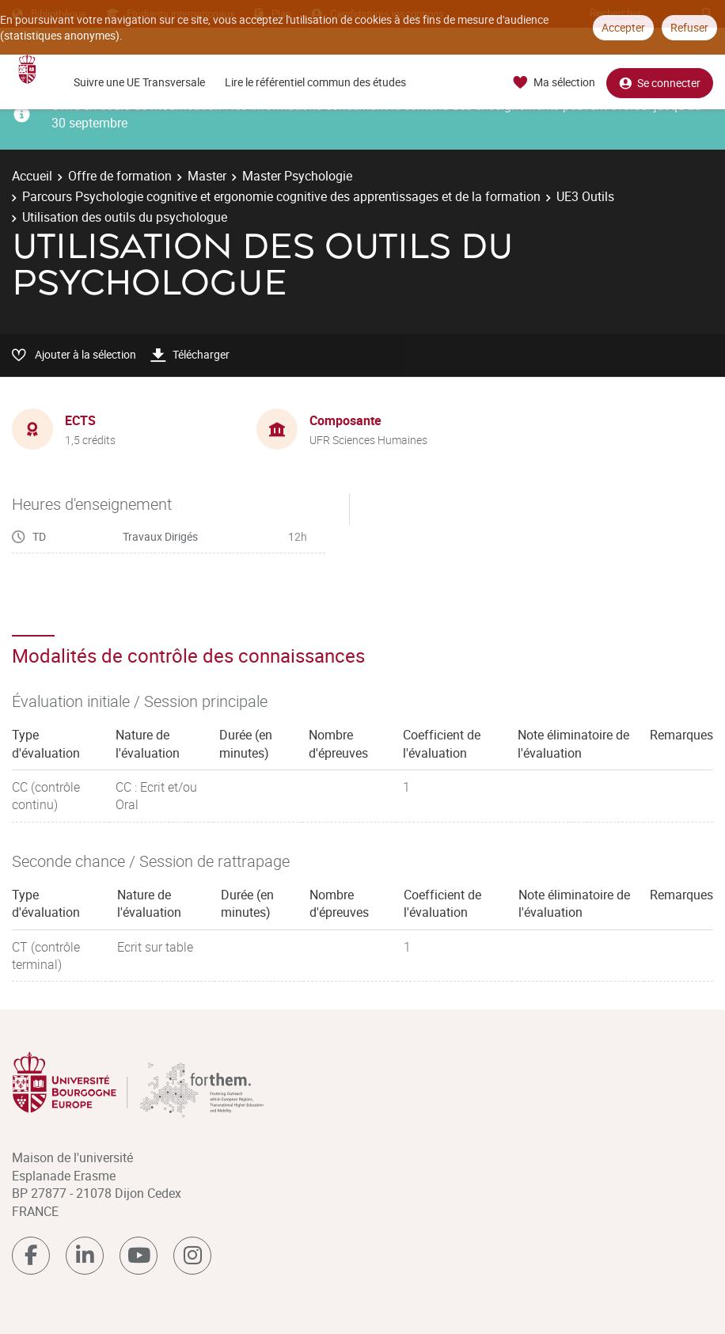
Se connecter (659, 82)
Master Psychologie (297, 175)
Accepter (623, 27)
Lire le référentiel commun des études (315, 81)
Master (207, 175)
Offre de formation (120, 175)
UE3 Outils (585, 196)
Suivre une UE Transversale (139, 81)
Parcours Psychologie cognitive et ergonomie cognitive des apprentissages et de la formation (281, 196)
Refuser (689, 27)
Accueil (32, 175)
